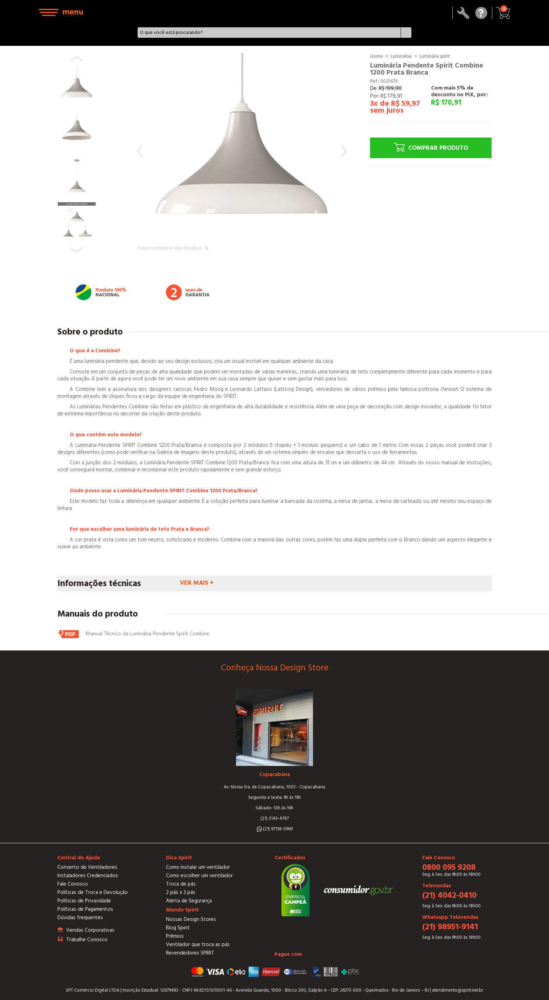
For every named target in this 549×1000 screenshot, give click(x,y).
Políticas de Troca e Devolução (92, 892)
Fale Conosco (72, 884)
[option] (242, 157)
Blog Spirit (178, 927)
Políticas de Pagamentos (85, 909)
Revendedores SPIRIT (190, 953)
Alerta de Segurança (189, 900)
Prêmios (175, 936)
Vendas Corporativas (90, 930)
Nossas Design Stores (191, 919)
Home (376, 56)
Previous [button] (140, 151)
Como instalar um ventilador (198, 867)
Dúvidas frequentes (80, 917)
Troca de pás (181, 884)
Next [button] (343, 151)
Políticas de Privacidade (84, 900)
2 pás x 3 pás (180, 892)
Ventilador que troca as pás (198, 944)
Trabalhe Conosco (86, 939)
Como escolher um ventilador (199, 875)
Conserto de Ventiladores (87, 867)
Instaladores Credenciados (87, 875)
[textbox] (269, 32)
